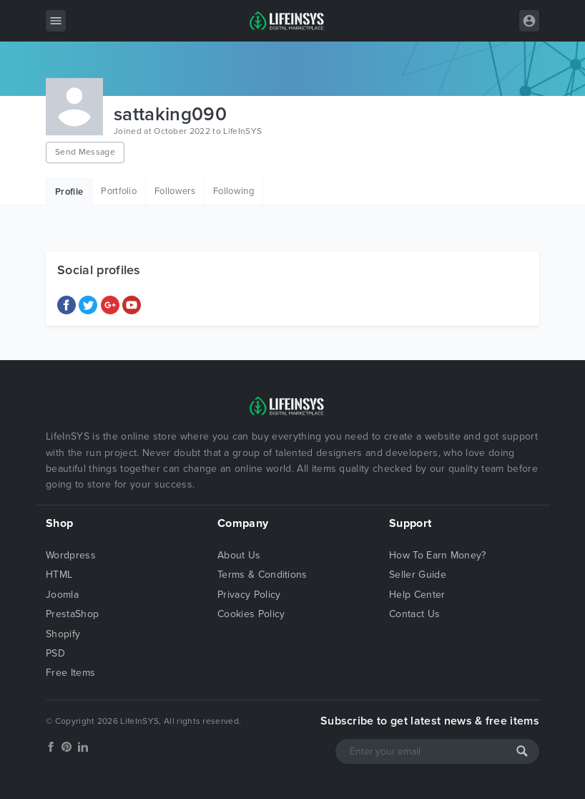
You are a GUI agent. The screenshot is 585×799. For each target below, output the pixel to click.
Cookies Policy (251, 614)
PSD (55, 653)
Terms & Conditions (262, 574)
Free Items (70, 673)
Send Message (85, 152)
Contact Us (414, 614)
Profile (69, 192)
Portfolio (119, 191)
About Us (239, 555)
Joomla (62, 595)
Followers (174, 191)
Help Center (417, 595)
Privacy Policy (248, 595)
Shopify (63, 634)
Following (233, 191)
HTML (59, 574)
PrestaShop (72, 614)
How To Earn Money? (437, 555)
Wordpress (71, 555)
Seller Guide (417, 574)
